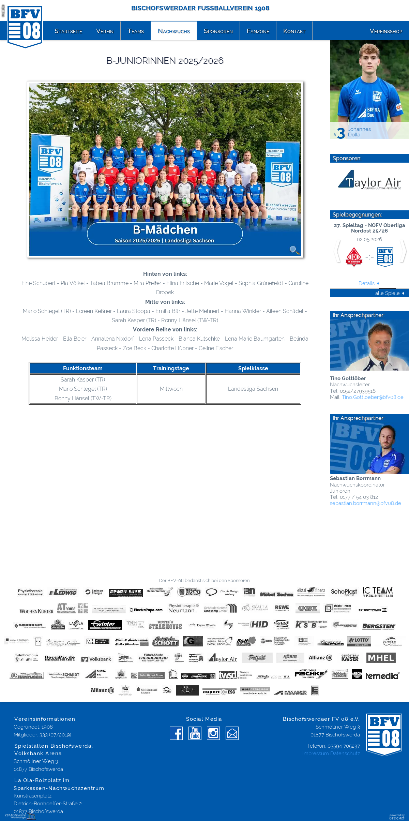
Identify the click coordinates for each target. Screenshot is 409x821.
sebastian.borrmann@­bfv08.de (365, 503)
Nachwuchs (174, 30)
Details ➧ (369, 283)
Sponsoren (218, 30)
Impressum (315, 753)
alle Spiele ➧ (390, 293)
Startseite (68, 30)
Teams (135, 30)
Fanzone (258, 30)
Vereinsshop (386, 30)
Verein (104, 30)
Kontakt (294, 30)
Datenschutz (345, 753)
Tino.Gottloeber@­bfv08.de (373, 397)
